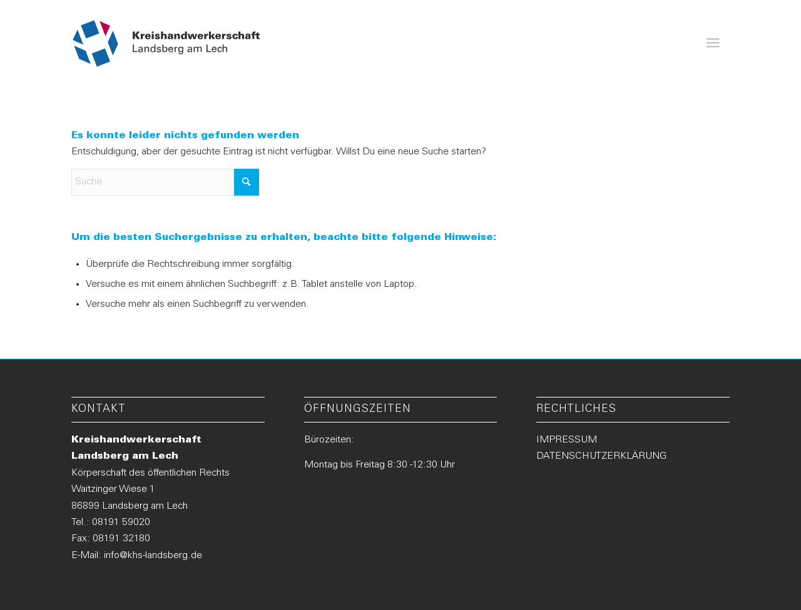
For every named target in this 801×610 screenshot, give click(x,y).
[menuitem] (713, 44)
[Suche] (165, 182)
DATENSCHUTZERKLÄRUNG (601, 456)
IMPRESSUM (566, 440)
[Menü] (713, 44)
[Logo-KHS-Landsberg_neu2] (166, 44)
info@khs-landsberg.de (153, 556)
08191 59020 (121, 523)
